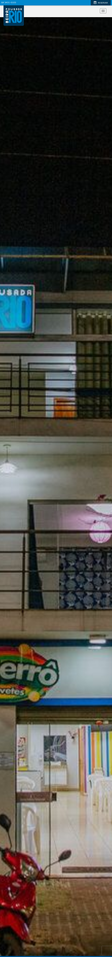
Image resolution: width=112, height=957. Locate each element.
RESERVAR (101, 3)
